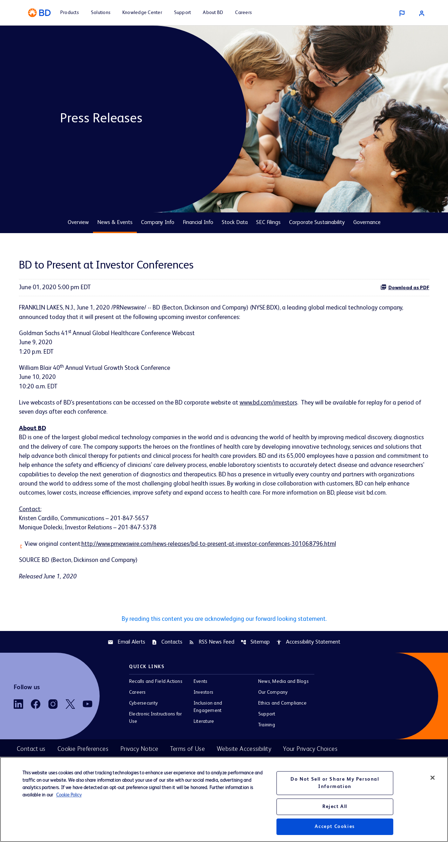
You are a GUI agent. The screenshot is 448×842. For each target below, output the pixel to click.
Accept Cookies (335, 826)
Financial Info (198, 222)
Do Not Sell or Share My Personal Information (334, 783)
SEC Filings (268, 222)
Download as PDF (404, 287)
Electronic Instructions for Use (155, 733)
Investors (203, 707)
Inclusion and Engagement (208, 722)
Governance (367, 222)
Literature (204, 736)
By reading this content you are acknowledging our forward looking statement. (224, 634)
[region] (224, 799)
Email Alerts (126, 657)
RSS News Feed (211, 657)
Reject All (334, 806)
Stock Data (235, 222)
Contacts (167, 657)
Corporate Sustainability (317, 222)
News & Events (115, 222)
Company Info (157, 222)
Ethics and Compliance (282, 718)
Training (266, 740)
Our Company (273, 707)
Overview (78, 222)
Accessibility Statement (308, 657)
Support (266, 729)
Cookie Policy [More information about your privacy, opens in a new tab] (69, 795)
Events (200, 696)
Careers (137, 707)
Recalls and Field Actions (155, 696)
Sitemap (255, 657)
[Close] (432, 777)
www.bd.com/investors (275, 404)
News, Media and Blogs (283, 696)
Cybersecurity (143, 718)
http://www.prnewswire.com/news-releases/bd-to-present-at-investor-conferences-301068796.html (216, 558)
